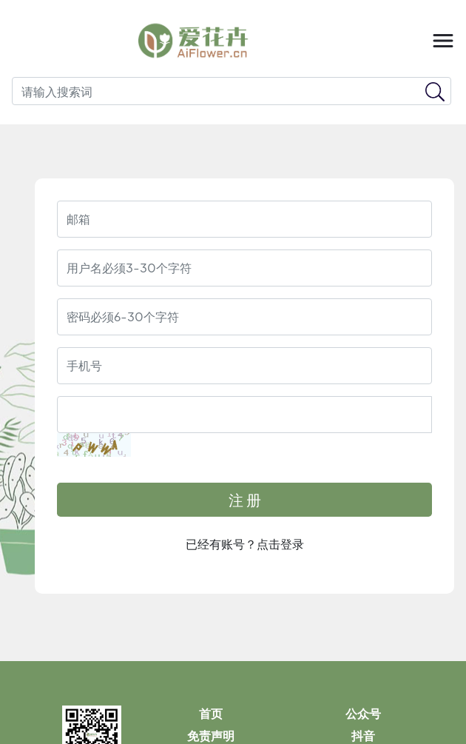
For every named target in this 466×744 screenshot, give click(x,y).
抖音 (363, 736)
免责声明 (210, 736)
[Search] (231, 91)
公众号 (363, 714)
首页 (211, 714)
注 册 (245, 499)
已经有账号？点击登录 (245, 544)
